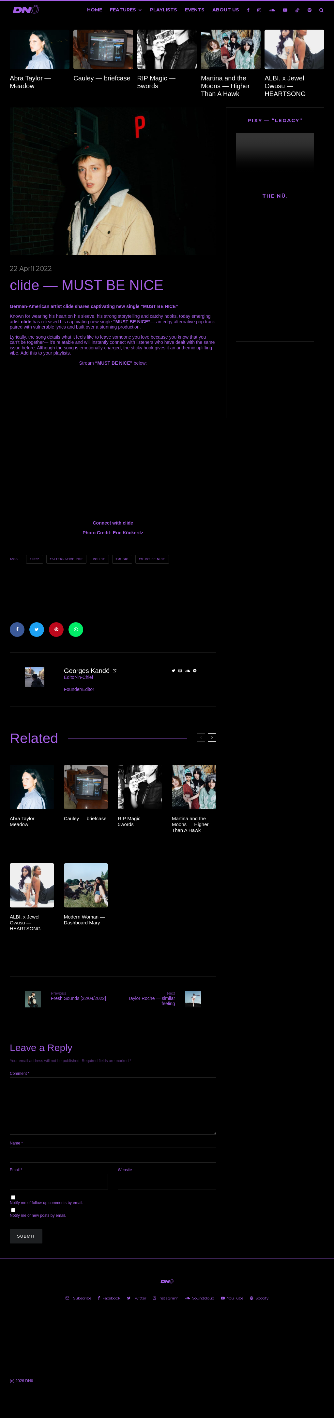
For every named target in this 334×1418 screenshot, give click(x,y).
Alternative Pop (67, 559)
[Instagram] (259, 10)
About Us (225, 10)
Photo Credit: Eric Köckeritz (113, 532)
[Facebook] (248, 10)
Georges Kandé (87, 670)
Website (125, 1175)
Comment (19, 1068)
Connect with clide (113, 523)
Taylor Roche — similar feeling (146, 998)
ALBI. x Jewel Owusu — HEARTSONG (285, 86)
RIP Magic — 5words (156, 82)
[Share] (17, 629)
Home (94, 10)
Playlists (163, 10)
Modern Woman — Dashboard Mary (84, 919)
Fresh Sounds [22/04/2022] (79, 996)
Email (16, 1175)
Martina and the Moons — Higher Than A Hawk (225, 86)
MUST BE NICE (153, 559)
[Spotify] (309, 10)
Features (123, 10)
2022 (35, 559)
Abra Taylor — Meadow (30, 82)
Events (195, 10)
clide (100, 559)
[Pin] (56, 629)
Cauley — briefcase (101, 78)
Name (16, 1148)
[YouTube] (285, 10)
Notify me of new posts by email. (38, 1221)
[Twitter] (137, 1304)
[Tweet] (36, 629)
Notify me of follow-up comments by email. (46, 1208)
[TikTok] (297, 10)
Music (123, 559)
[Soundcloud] (272, 10)
